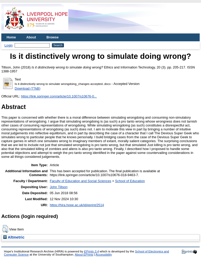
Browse (53, 37)
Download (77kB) (27, 88)
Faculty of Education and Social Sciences (80, 181)
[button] (5, 229)
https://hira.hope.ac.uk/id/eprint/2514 (77, 205)
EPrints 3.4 (91, 251)
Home (11, 37)
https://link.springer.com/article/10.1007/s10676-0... (59, 96)
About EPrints (84, 254)
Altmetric (13, 237)
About (31, 37)
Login (8, 45)
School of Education (130, 181)
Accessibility (104, 254)
